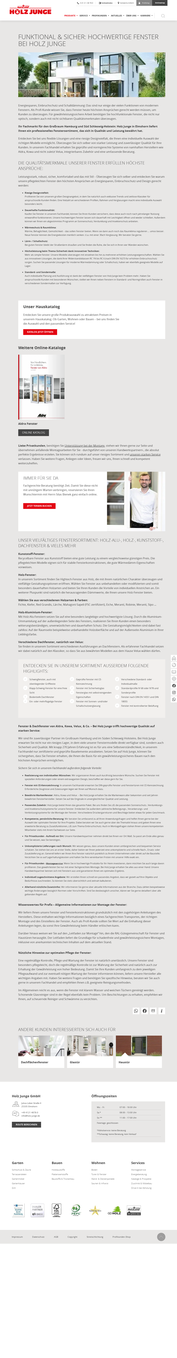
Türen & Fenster (98, 1174)
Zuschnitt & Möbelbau (141, 1183)
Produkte (69, 15)
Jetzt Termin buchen (39, 505)
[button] (136, 1010)
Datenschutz (38, 1236)
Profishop (144, 3)
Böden (94, 1169)
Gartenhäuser (18, 1183)
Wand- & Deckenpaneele (102, 1178)
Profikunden (99, 15)
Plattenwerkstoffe (60, 1174)
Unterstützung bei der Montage (85, 445)
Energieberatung (139, 1174)
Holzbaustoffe (58, 1169)
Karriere (145, 15)
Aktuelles (116, 15)
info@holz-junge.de (30, 1115)
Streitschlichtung (95, 1236)
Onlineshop (160, 3)
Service (84, 15)
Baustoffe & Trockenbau (63, 1178)
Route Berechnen (26, 1124)
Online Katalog (33, 432)
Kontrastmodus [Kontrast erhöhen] (106, 3)
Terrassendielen (19, 1174)
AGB (56, 1236)
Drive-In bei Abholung (141, 1188)
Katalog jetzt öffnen (40, 331)
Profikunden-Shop (122, 1236)
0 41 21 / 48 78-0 (85, 3)
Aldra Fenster (28, 424)
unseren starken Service (145, 454)
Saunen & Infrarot (99, 1183)
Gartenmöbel (18, 1178)
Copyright (72, 1236)
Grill (13, 1188)
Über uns (131, 15)
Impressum (17, 1236)
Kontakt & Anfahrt (125, 3)
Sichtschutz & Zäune (21, 1169)
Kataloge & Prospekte (141, 1178)
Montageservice (54, 863)
